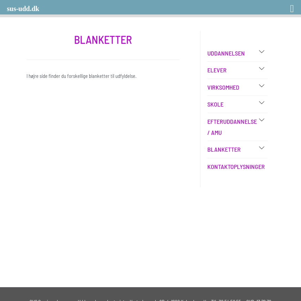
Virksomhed (223, 87)
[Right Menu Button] (283, 6)
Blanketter (224, 149)
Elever (217, 70)
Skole (215, 104)
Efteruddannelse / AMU (232, 127)
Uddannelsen (226, 53)
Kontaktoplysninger (236, 166)
